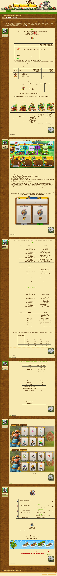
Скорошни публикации (5, 12)
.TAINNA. (10, 357)
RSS (55, 572)
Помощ (51, 572)
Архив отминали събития (10, 18)
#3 (54, 234)
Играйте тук (26, 25)
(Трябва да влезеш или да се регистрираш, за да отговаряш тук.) (46, 568)
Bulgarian (2, 572)
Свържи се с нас (48, 572)
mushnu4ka (20, 18)
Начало (54, 572)
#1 (54, 134)
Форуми (8, 11)
